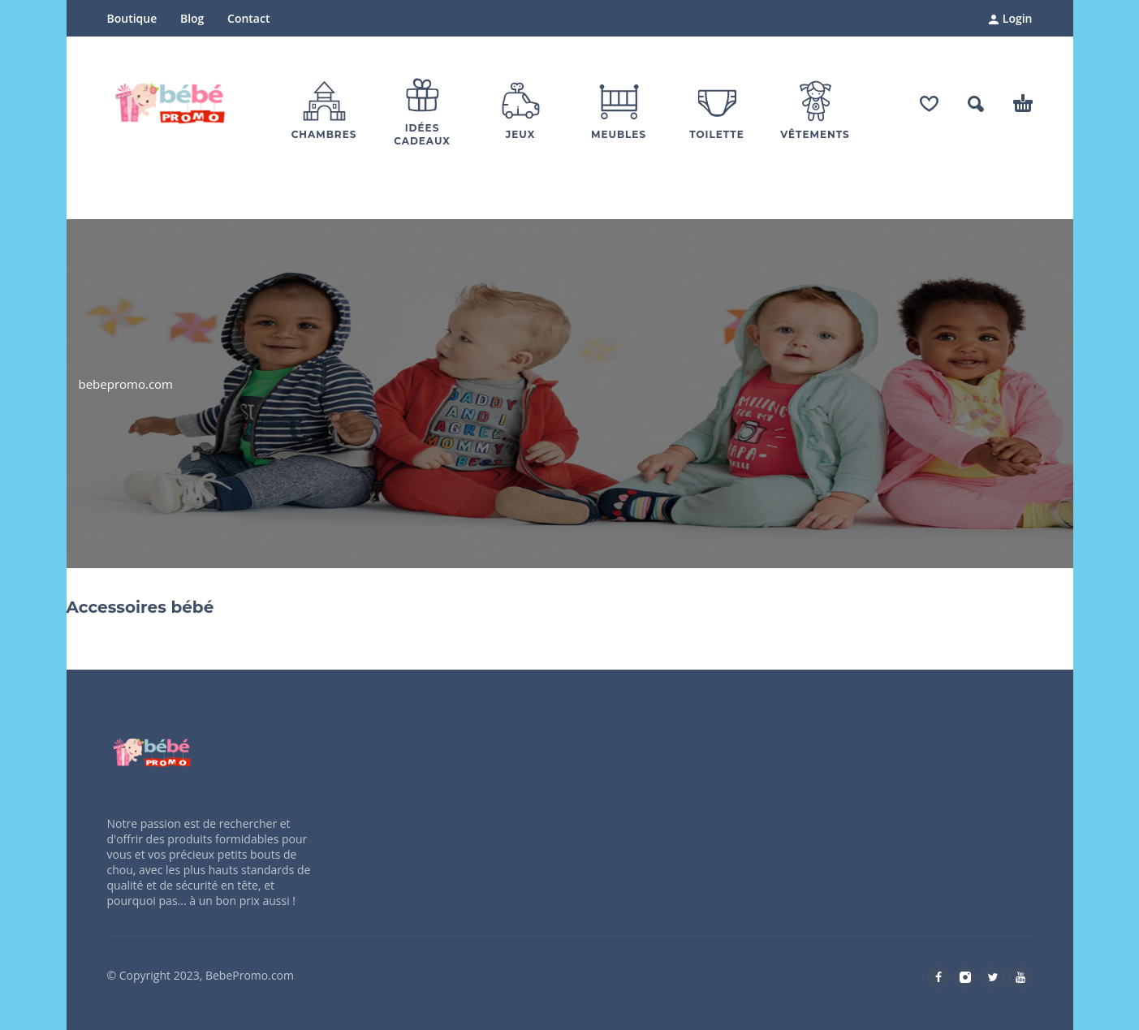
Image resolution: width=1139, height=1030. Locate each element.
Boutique (132, 18)
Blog (192, 18)
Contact (248, 18)
